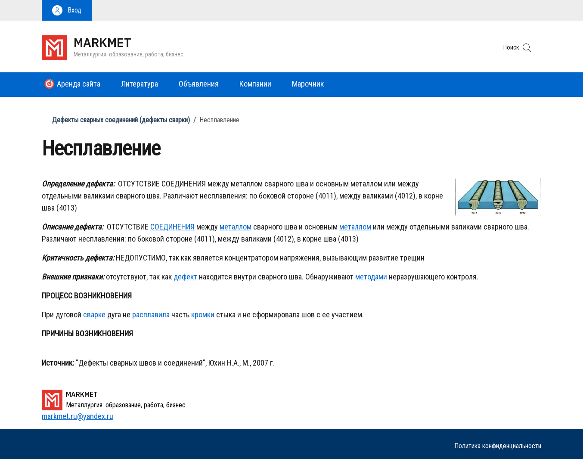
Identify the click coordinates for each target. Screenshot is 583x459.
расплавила (151, 314)
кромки (202, 314)
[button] (67, 10)
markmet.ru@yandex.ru (77, 416)
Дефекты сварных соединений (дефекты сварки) (121, 120)
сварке (94, 314)
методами (371, 276)
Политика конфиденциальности (497, 446)
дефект (185, 276)
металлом (235, 226)
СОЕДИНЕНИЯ (172, 226)
